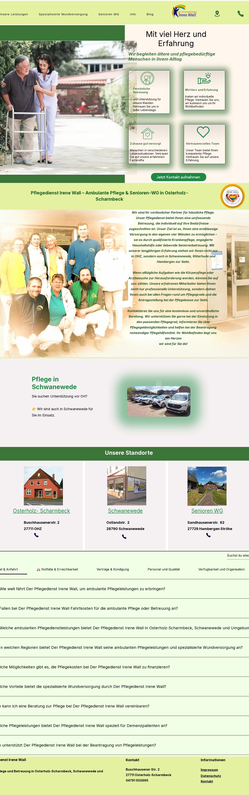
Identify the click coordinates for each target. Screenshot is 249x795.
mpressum (210, 770)
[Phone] (240, 13)
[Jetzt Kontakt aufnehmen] (178, 177)
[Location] (217, 13)
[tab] (57, 569)
